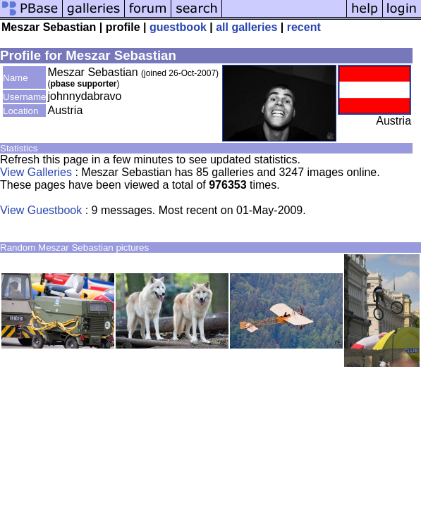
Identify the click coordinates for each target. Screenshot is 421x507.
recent (304, 27)
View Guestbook (41, 210)
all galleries (246, 27)
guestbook (178, 27)
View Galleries (36, 172)
